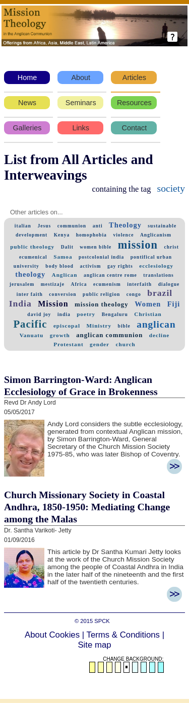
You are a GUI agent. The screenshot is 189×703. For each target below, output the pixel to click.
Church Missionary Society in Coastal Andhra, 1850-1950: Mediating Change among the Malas (87, 506)
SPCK (101, 621)
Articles (134, 77)
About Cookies (52, 635)
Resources (134, 103)
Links (80, 128)
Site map (94, 645)
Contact (134, 128)
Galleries (27, 128)
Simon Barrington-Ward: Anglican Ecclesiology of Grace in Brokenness (81, 385)
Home (27, 77)
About (80, 77)
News (27, 103)
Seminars (81, 103)
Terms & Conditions (123, 635)
